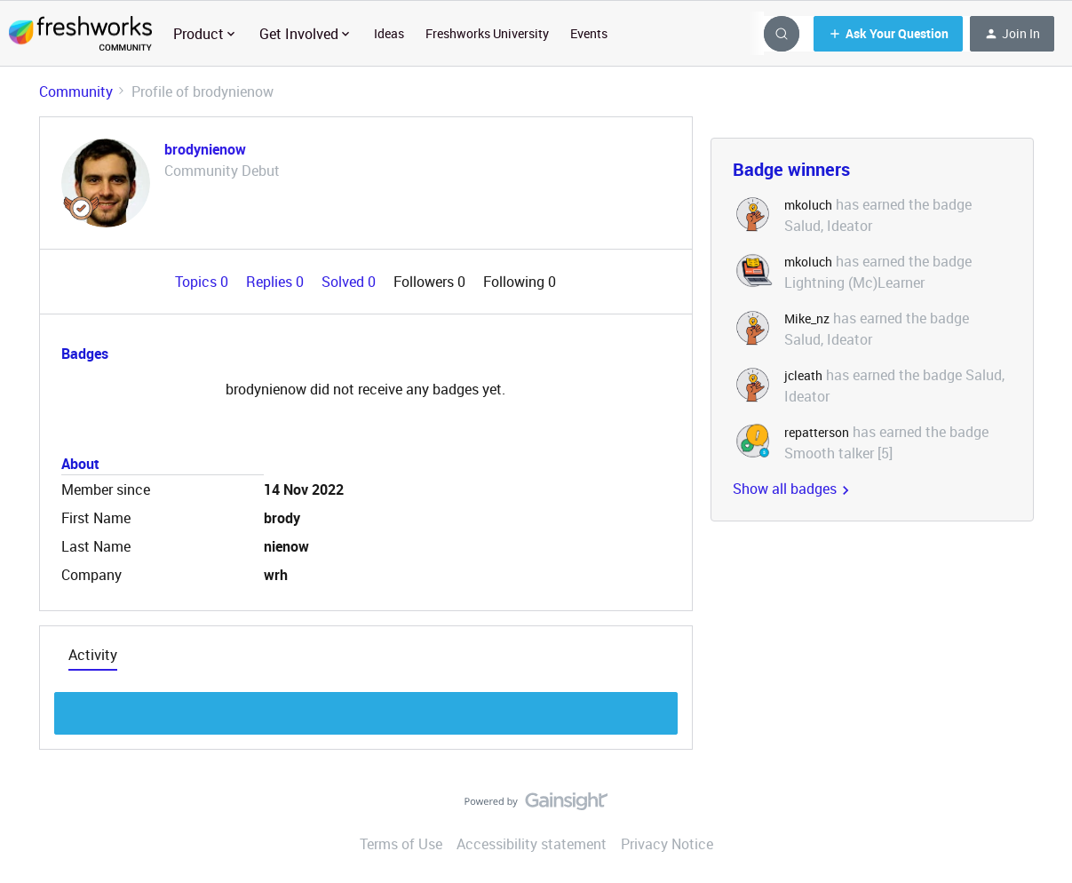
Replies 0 (276, 281)
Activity (92, 654)
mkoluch (808, 204)
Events (588, 33)
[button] (888, 34)
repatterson (816, 432)
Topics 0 (203, 281)
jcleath (803, 375)
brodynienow (205, 149)
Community (76, 91)
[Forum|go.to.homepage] (80, 34)
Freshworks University (487, 33)
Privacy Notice (667, 844)
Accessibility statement (532, 844)
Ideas (389, 33)
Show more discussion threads (365, 708)
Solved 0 (350, 281)
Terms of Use (401, 844)
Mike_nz (807, 318)
